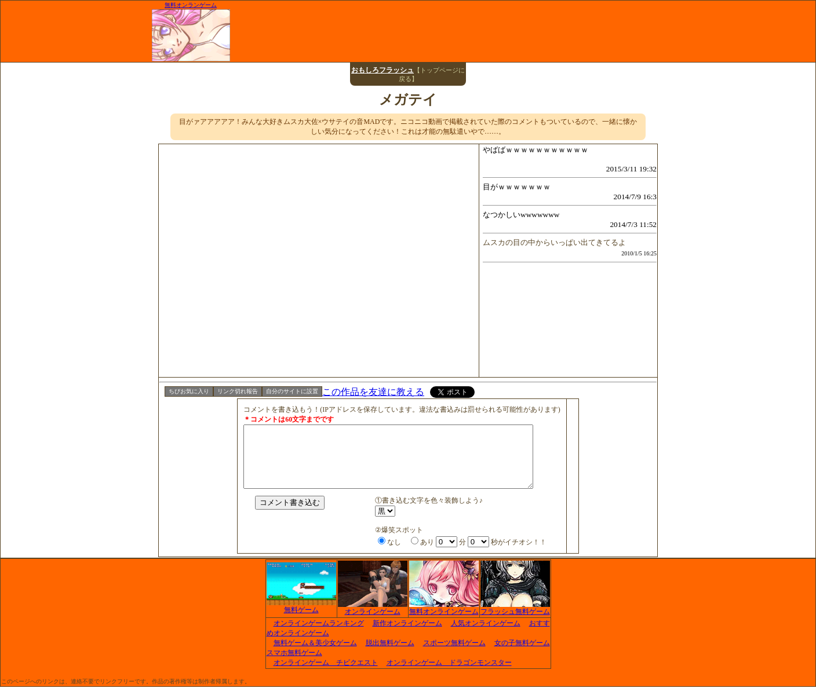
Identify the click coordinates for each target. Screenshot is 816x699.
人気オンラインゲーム (485, 635)
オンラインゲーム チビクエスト (326, 675)
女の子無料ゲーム (522, 655)
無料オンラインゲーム (444, 620)
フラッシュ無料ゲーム (515, 620)
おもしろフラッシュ (382, 70)
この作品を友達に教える (373, 392)
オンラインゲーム (372, 620)
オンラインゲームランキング (319, 635)
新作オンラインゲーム (407, 635)
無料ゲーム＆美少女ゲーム (315, 655)
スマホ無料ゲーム (294, 665)
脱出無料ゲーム (390, 655)
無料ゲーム (301, 618)
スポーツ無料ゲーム (454, 655)
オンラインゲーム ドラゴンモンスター (449, 675)
